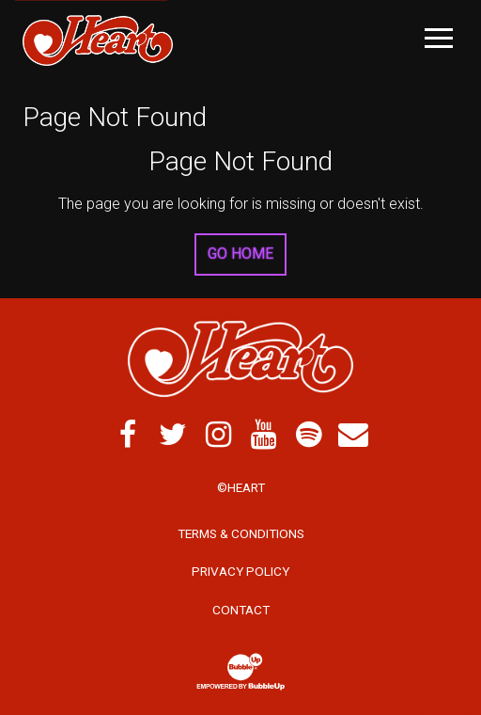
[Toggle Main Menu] (438, 38)
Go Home (240, 253)
